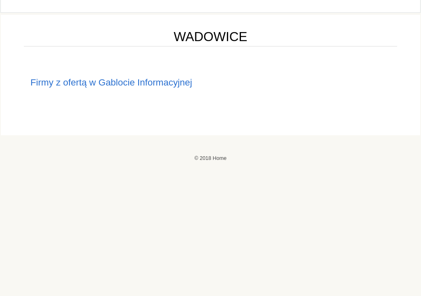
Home (220, 158)
